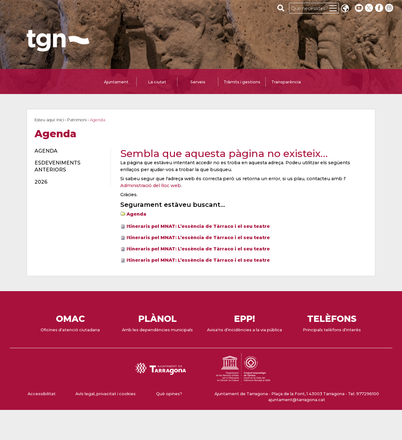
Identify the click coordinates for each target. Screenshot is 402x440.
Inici (60, 120)
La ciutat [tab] (157, 82)
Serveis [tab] (197, 82)
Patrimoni (77, 120)
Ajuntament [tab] (116, 82)
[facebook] (380, 8)
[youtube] (359, 8)
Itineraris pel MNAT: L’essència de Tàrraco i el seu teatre (198, 226)
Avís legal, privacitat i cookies (105, 393)
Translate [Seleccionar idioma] (345, 9)
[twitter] (370, 8)
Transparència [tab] (286, 82)
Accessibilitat (42, 393)
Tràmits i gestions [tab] (242, 82)
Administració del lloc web (150, 185)
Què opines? (169, 393)
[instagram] (390, 8)
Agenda (136, 214)
